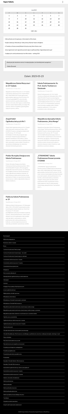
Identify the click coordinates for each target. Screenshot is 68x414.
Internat (5, 283)
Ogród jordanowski (8, 327)
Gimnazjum (6, 279)
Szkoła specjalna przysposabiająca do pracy (13, 394)
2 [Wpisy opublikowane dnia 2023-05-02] (17, 15)
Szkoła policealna (7, 384)
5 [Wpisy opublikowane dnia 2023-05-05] (42, 15)
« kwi (32, 30)
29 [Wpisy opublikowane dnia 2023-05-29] (9, 28)
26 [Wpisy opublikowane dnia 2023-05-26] (42, 25)
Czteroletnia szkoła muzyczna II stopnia (13, 263)
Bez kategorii (6, 236)
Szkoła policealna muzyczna (10, 388)
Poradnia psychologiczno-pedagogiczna (12, 347)
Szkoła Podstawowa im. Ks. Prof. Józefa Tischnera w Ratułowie (48, 85)
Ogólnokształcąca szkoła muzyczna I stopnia (14, 320)
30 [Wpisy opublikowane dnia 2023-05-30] (17, 28)
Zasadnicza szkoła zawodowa (10, 401)
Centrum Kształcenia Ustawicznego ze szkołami (15, 256)
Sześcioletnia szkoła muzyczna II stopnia (13, 374)
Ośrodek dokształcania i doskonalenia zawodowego (15, 330)
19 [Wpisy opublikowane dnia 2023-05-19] (42, 22)
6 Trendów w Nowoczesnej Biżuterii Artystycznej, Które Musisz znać (23, 46)
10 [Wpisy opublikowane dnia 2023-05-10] (25, 18)
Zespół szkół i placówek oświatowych (12, 404)
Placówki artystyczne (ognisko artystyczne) (13, 344)
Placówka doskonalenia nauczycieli (11, 340)
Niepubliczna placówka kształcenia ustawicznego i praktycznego (18, 306)
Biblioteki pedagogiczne (9, 239)
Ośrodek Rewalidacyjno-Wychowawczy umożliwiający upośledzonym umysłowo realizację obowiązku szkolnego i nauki (31, 334)
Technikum (6, 398)
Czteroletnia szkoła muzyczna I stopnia (12, 259)
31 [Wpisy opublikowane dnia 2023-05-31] (25, 28)
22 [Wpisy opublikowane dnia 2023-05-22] (9, 25)
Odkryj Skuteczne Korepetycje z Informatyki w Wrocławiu (20, 39)
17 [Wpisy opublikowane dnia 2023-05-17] (25, 22)
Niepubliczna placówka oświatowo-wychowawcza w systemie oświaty (20, 313)
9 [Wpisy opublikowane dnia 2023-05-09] (17, 18)
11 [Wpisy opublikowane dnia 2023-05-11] (34, 18)
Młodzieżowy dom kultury (9, 296)
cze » (35, 30)
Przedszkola (6, 357)
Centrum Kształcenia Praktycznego (12, 249)
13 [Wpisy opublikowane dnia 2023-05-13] (50, 18)
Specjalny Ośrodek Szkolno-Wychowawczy (13, 361)
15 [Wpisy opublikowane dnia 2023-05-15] (9, 22)
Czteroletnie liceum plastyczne (10, 266)
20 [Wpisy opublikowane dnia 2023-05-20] (50, 22)
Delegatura (6, 269)
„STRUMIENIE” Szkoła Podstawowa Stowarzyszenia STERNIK (49, 158)
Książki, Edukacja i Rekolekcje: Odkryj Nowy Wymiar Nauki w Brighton (24, 42)
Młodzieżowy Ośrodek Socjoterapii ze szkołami (14, 300)
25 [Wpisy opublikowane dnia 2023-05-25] (34, 25)
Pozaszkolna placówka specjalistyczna (12, 354)
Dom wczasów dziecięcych (9, 273)
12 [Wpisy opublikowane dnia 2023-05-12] (42, 18)
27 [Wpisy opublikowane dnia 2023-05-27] (50, 25)
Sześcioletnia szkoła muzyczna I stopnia (12, 371)
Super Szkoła (8, 2)
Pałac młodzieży (7, 337)
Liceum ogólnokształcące (9, 290)
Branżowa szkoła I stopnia (9, 242)
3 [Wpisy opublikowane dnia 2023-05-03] (25, 15)
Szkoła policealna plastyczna (10, 391)
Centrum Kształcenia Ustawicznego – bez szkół (14, 252)
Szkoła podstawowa (8, 381)
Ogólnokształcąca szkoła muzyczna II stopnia (14, 323)
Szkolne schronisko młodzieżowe (11, 377)
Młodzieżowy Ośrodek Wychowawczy (12, 303)
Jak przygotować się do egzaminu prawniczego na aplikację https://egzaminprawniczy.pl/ (28, 50)
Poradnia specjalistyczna (9, 350)
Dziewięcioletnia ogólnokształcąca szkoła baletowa (15, 276)
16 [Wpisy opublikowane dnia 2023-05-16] (17, 22)
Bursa (4, 246)
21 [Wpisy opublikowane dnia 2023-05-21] (59, 22)
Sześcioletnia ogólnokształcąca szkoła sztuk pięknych (16, 367)
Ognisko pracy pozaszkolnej (10, 317)
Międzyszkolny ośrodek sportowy (11, 293)
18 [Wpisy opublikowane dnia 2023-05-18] (34, 22)
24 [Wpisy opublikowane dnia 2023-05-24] (25, 25)
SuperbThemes (39, 411)
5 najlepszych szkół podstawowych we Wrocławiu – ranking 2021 (22, 53)
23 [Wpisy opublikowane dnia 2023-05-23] (17, 25)
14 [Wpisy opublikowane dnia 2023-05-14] (59, 18)
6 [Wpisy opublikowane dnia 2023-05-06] (50, 15)
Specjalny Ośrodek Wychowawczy (11, 364)
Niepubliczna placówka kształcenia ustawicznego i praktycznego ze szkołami (21, 310)
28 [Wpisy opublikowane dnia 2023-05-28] (59, 25)
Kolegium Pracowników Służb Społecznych (13, 286)
